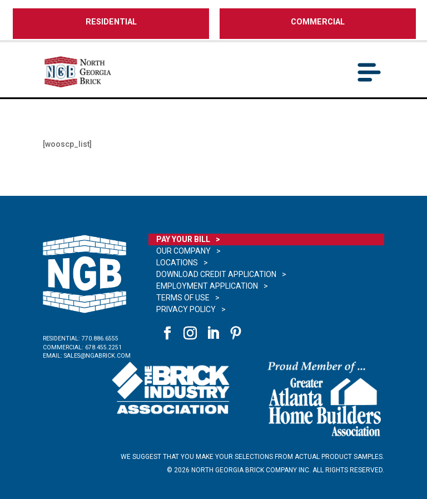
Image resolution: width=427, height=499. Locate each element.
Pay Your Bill (183, 239)
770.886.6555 (100, 338)
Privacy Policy (186, 309)
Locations (177, 262)
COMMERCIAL (318, 22)
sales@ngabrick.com (97, 355)
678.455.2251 (103, 347)
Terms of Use (183, 297)
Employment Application (207, 285)
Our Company (183, 250)
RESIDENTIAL (111, 22)
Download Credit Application (216, 274)
